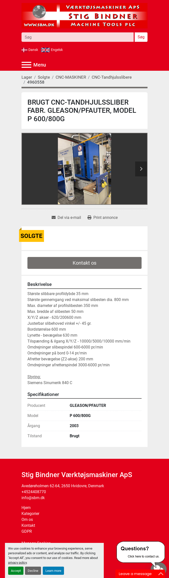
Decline (33, 571)
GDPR (26, 531)
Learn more (53, 571)
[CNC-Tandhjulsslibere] (112, 77)
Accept (16, 571)
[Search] (77, 37)
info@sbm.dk (33, 497)
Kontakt (28, 525)
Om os (27, 519)
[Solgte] (44, 77)
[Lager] (26, 77)
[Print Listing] (102, 217)
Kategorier (30, 513)
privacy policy (17, 562)
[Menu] (26, 65)
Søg (141, 37)
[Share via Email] (66, 217)
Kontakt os (84, 263)
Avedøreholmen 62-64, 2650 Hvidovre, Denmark (62, 486)
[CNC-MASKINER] (71, 77)
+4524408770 (33, 491)
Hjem (26, 507)
